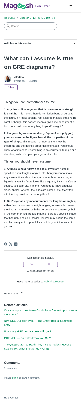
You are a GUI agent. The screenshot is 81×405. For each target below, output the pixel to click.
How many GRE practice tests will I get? (27, 331)
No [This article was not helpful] (49, 264)
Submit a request (54, 281)
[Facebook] (5, 244)
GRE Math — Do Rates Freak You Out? (27, 338)
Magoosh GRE (27, 18)
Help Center (10, 18)
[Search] (30, 26)
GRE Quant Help (46, 18)
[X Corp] (10, 244)
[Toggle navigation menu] (70, 6)
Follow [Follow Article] (11, 87)
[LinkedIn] (15, 244)
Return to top (14, 293)
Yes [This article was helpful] (31, 264)
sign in (15, 377)
